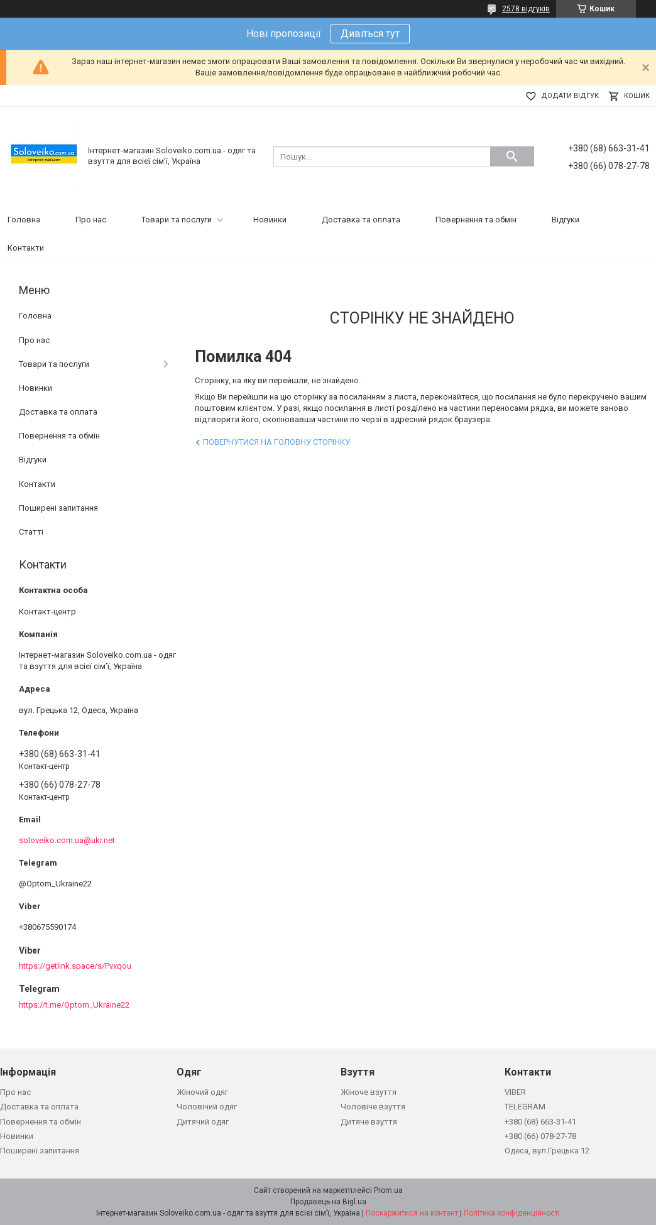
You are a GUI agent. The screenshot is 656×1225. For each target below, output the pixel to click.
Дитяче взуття (369, 1121)
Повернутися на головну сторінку (276, 442)
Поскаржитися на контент (412, 1213)
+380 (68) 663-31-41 (540, 1121)
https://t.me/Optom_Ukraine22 (74, 1005)
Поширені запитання (58, 508)
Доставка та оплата (361, 219)
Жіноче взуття (368, 1092)
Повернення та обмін (476, 219)
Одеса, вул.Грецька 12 (547, 1150)
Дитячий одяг (203, 1121)
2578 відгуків (526, 8)
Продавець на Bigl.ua (328, 1201)
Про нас (90, 219)
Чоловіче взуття (373, 1106)
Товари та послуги (176, 219)
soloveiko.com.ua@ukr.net (67, 840)
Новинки (270, 219)
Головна (24, 219)
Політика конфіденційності (512, 1213)
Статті (31, 531)
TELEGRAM (525, 1106)
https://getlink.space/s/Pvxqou (75, 966)
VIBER (515, 1092)
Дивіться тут (370, 34)
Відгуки (565, 219)
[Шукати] (512, 156)
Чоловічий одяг (207, 1106)
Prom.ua (388, 1190)
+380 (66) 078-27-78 (540, 1136)
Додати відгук (570, 96)
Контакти (26, 248)
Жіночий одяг (202, 1092)
